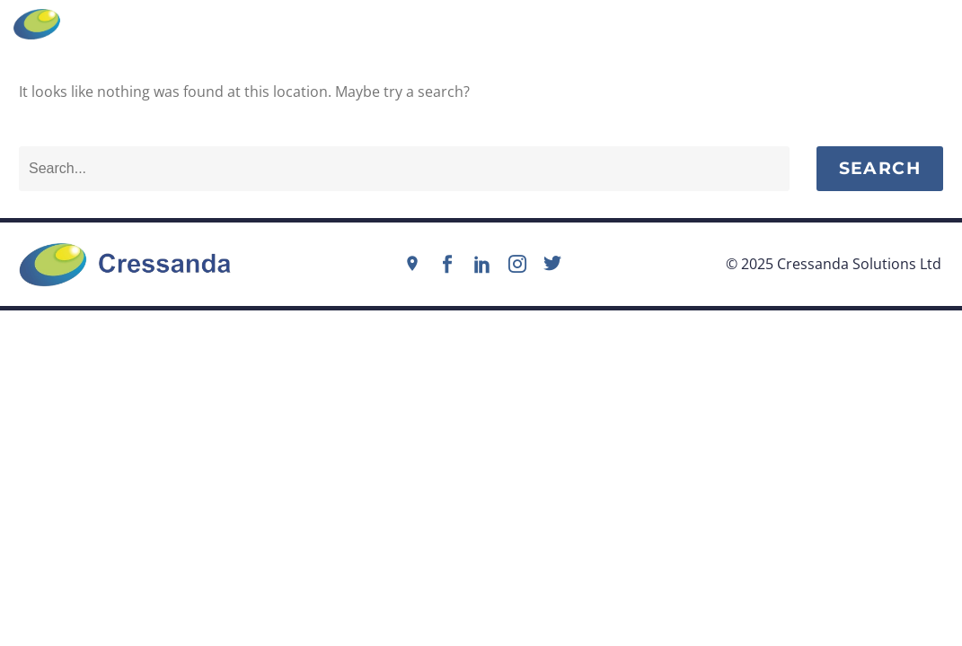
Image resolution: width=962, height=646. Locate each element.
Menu (916, 24)
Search (880, 168)
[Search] (404, 168)
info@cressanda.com (491, 23)
